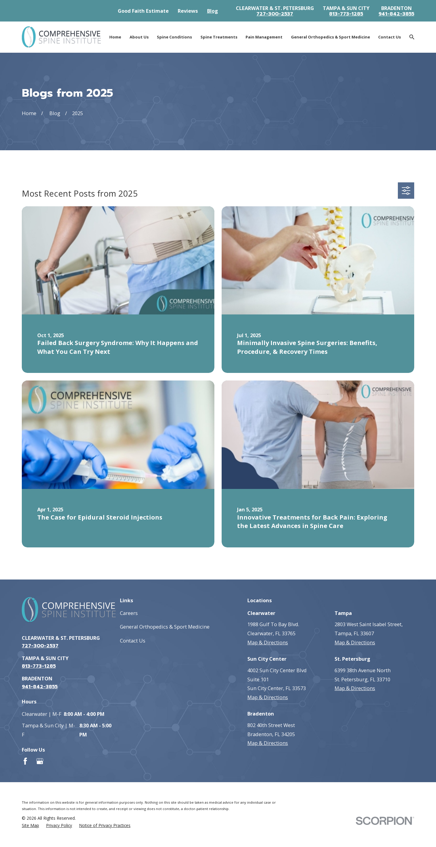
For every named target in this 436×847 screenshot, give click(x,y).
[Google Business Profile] (39, 761)
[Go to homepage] (61, 37)
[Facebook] (25, 761)
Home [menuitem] (115, 37)
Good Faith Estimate (143, 10)
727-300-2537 (274, 14)
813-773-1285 (346, 14)
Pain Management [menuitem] (264, 37)
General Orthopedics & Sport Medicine (165, 626)
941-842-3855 (396, 14)
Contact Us (132, 640)
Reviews (188, 10)
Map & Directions (267, 642)
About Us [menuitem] (139, 37)
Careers (129, 613)
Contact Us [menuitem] (389, 37)
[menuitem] (30, 825)
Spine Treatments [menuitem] (218, 37)
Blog (212, 10)
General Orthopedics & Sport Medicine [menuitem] (330, 37)
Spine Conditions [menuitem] (174, 37)
